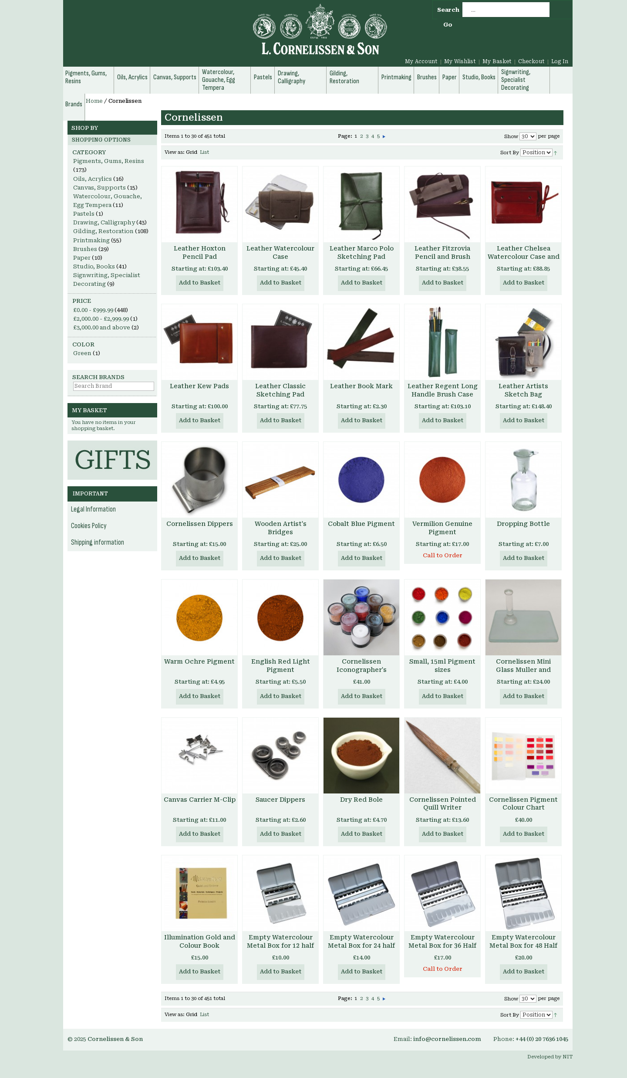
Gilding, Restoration (103, 231)
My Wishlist (460, 61)
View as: (175, 152)
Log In (559, 61)
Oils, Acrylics (92, 179)
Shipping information (97, 542)
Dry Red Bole (361, 799)
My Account (421, 61)
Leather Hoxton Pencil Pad (200, 252)
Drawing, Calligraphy (104, 222)
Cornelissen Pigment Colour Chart (523, 803)
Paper (82, 257)
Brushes (85, 249)
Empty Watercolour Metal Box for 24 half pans (361, 945)
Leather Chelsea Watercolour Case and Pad (524, 256)
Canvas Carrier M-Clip (200, 799)
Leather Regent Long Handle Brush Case (443, 390)
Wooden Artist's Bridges (281, 528)
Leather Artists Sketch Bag (523, 390)
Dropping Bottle (523, 523)
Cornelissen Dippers (199, 523)
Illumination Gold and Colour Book (199, 941)
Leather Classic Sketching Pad (280, 390)
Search (448, 10)
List (204, 152)
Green (82, 353)
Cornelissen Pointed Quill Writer (442, 803)
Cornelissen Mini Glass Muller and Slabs (523, 669)
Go (447, 24)
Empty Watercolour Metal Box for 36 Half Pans (442, 945)
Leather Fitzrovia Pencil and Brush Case (442, 256)
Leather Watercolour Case (280, 252)
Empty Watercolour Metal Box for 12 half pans (280, 945)
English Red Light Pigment (280, 665)
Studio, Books (94, 266)
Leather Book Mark (361, 386)
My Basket (497, 61)
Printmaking (91, 240)
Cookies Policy (89, 526)
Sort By (509, 153)
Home (94, 101)
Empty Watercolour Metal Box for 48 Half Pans (523, 945)
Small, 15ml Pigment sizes (442, 665)
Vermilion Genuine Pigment (442, 528)
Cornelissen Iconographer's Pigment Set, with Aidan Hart (361, 674)
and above (101, 327)
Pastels (83, 213)
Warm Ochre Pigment (199, 661)
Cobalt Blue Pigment (361, 523)
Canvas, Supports (99, 187)
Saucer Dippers (280, 799)
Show (511, 136)
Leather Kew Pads (199, 386)
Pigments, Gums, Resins (108, 161)
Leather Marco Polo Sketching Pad (362, 252)
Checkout (531, 61)
